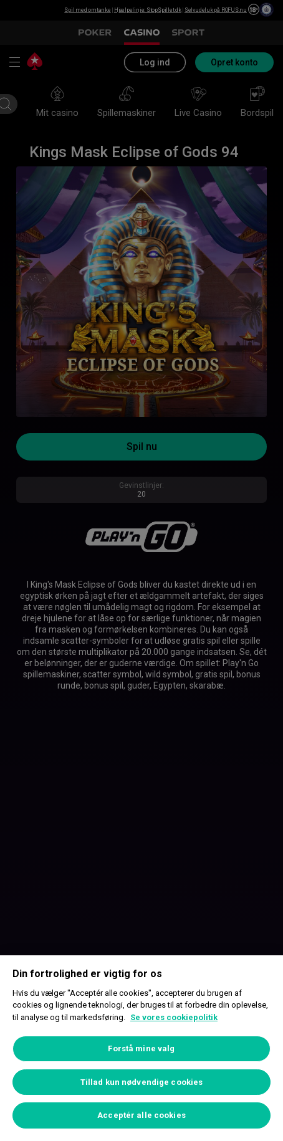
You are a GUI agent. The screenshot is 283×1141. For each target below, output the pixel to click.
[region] (141, 1048)
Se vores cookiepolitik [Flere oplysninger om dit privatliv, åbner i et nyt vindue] (174, 1017)
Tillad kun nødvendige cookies (141, 1082)
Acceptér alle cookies (141, 1115)
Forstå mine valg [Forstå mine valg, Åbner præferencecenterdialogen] (141, 1048)
